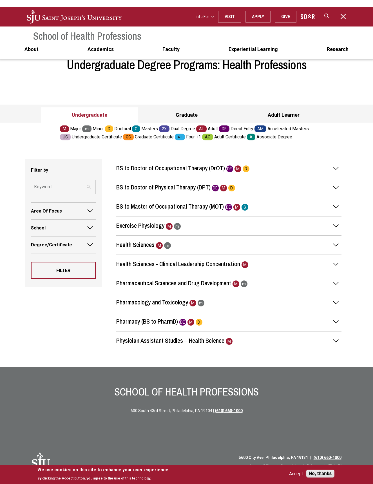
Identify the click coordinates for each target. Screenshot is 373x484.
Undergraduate (89, 115)
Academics (101, 49)
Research (338, 49)
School (38, 228)
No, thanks (320, 473)
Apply (258, 16)
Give (285, 16)
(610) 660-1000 (229, 410)
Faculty (171, 49)
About (31, 49)
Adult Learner (284, 115)
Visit (230, 16)
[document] (103, 474)
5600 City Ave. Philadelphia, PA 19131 (273, 457)
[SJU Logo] (41, 462)
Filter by (39, 170)
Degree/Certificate (51, 244)
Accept (296, 473)
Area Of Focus (46, 211)
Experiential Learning (253, 49)
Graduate (187, 115)
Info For (205, 16)
